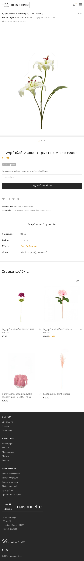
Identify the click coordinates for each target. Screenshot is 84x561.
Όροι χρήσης (7, 490)
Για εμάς (5, 426)
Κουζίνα (5, 448)
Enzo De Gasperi (28, 246)
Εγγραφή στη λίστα (42, 185)
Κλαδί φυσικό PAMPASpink (56, 394)
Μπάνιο (5, 456)
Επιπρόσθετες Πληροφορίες (42, 224)
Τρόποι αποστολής (10, 482)
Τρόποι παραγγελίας (11, 474)
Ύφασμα (5, 460)
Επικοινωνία (7, 422)
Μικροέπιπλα (8, 452)
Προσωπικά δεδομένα (11, 494)
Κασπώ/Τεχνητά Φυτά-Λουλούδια (17, 17)
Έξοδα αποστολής (10, 486)
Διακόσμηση (35, 14)
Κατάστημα (23, 14)
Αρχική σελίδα (8, 14)
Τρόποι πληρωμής (10, 478)
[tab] (42, 224)
